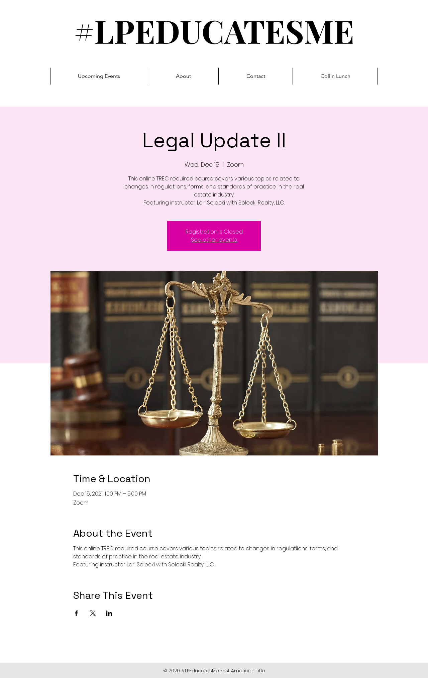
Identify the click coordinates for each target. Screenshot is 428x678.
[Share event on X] (93, 613)
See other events (214, 240)
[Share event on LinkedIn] (109, 613)
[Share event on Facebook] (76, 613)
